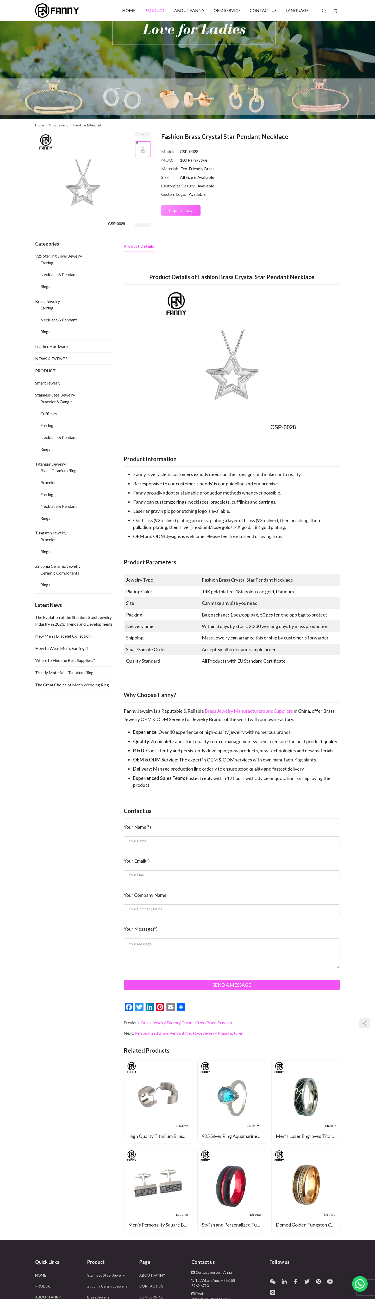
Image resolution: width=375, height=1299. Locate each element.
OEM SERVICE (227, 10)
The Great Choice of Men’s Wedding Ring (72, 684)
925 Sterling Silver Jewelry (58, 255)
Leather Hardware (51, 346)
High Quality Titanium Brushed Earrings (160, 1136)
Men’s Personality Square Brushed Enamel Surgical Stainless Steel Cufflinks (160, 1225)
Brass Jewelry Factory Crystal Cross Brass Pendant (186, 1022)
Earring (46, 262)
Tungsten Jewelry (50, 532)
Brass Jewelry (47, 301)
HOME (128, 10)
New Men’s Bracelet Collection (63, 635)
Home (39, 125)
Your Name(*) (137, 827)
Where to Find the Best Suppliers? (65, 660)
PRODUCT (155, 10)
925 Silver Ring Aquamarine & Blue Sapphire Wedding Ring (234, 1136)
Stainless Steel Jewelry (55, 394)
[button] (360, 1284)
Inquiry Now (181, 210)
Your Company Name (145, 895)
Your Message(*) (141, 929)
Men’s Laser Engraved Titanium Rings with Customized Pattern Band (308, 1136)
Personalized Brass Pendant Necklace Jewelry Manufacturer (189, 1032)
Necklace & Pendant (58, 274)
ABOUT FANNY (189, 10)
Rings (45, 286)
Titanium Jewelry (50, 463)
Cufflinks (48, 413)
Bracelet (48, 482)
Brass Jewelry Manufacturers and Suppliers (249, 711)
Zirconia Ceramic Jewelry (57, 566)
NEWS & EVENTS (51, 358)
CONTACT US (263, 10)
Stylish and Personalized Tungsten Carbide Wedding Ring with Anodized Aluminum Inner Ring (234, 1225)
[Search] (324, 10)
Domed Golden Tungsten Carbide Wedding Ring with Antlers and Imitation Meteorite (308, 1225)
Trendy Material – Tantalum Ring (64, 672)
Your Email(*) (137, 861)
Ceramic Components (59, 572)
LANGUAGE (297, 10)
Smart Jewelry (47, 382)
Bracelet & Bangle (56, 401)
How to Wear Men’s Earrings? (61, 648)
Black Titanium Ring (58, 470)
